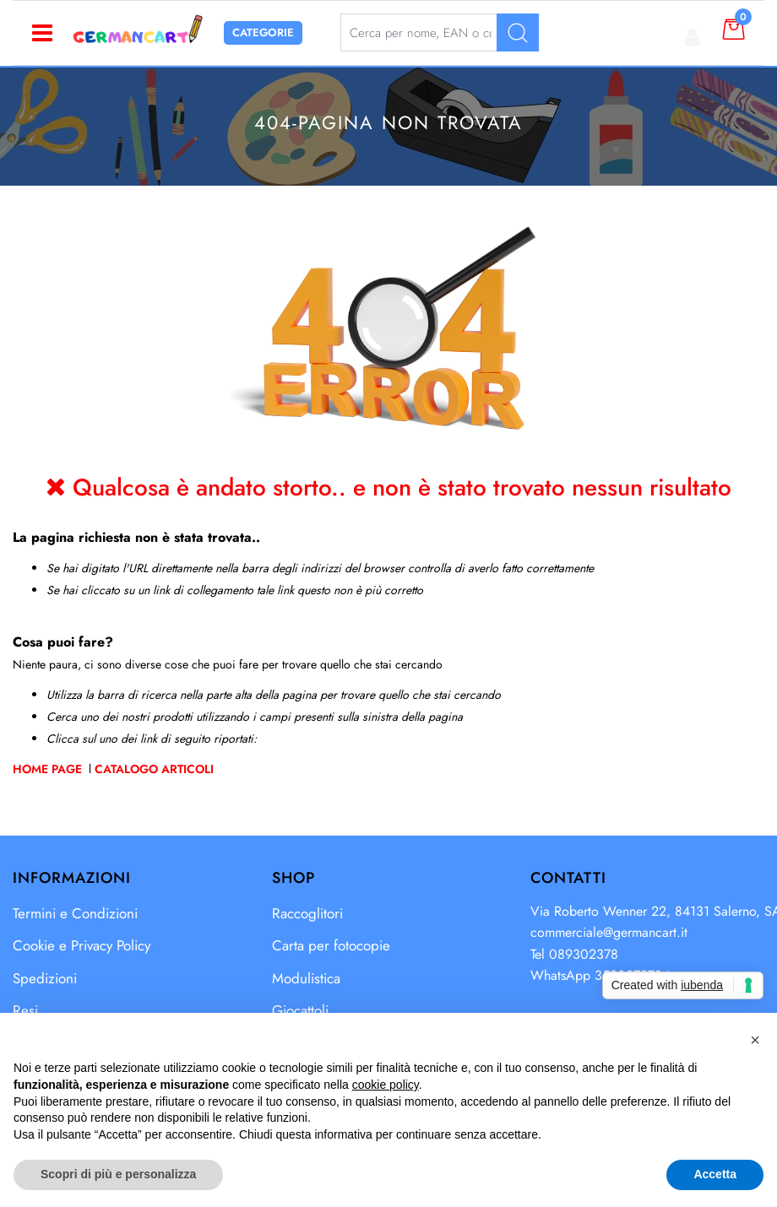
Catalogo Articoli (154, 768)
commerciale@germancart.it (608, 932)
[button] (755, 1039)
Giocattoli (300, 1010)
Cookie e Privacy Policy (81, 945)
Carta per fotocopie (331, 945)
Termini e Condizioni (75, 913)
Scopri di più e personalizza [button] (118, 1174)
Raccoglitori (307, 913)
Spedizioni (45, 978)
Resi (25, 1010)
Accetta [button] (714, 1174)
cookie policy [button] (385, 1084)
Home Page (49, 768)
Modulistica (306, 978)
